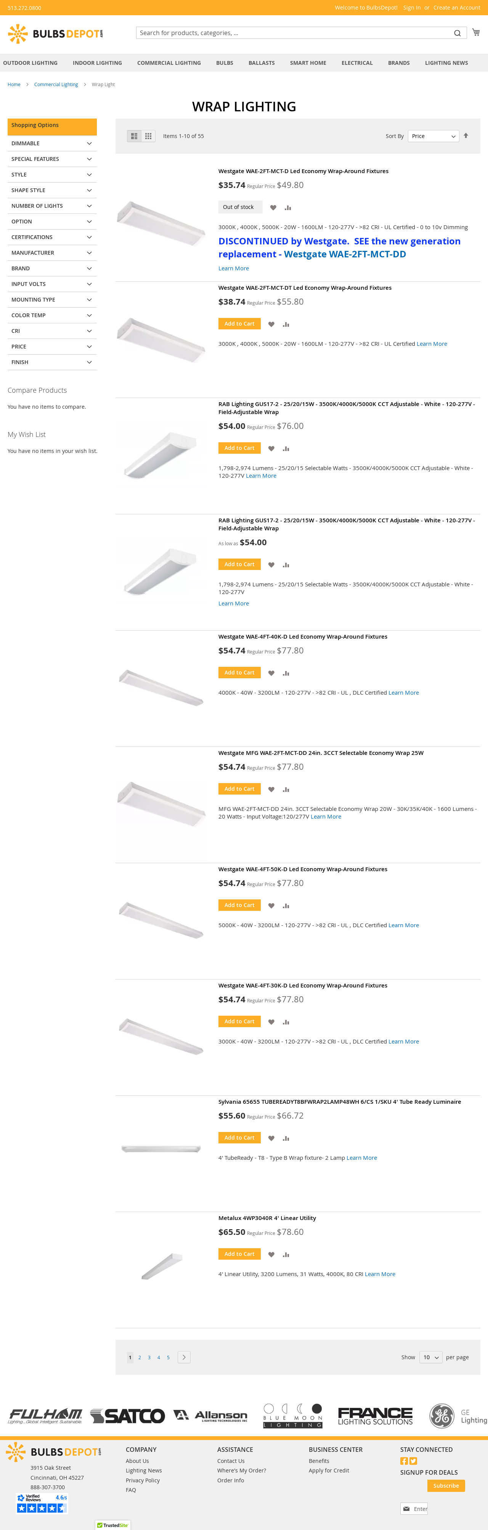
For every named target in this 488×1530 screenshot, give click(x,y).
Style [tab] (19, 174)
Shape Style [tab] (28, 190)
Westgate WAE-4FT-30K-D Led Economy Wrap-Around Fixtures (302, 985)
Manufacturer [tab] (32, 252)
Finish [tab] (20, 362)
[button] (273, 207)
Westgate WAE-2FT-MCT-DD (345, 253)
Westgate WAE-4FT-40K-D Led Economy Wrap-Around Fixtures (302, 637)
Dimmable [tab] (25, 143)
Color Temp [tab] (28, 315)
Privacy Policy (143, 1480)
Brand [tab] (20, 268)
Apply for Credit (329, 1470)
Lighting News (144, 1470)
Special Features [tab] (35, 158)
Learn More (233, 268)
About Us (137, 1460)
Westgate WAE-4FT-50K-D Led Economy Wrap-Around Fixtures (302, 869)
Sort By (395, 136)
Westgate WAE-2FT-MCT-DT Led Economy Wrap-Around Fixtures (305, 288)
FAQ (131, 1489)
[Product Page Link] (167, 223)
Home (15, 84)
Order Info (230, 1480)
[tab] (244, 63)
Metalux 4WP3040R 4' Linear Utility (267, 1218)
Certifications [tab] (32, 237)
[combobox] (301, 33)
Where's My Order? (241, 1470)
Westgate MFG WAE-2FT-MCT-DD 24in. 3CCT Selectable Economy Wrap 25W (321, 753)
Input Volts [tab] (28, 283)
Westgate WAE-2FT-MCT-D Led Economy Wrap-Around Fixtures (303, 171)
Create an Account (456, 7)
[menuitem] (34, 63)
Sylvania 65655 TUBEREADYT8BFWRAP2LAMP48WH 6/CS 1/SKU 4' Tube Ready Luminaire (339, 1102)
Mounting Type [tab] (33, 299)
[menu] (244, 63)
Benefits (319, 1460)
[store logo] (55, 34)
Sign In (412, 7)
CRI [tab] (15, 330)
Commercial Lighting (56, 84)
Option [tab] (21, 221)
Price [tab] (18, 346)
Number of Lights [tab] (37, 205)
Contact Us (231, 1460)
